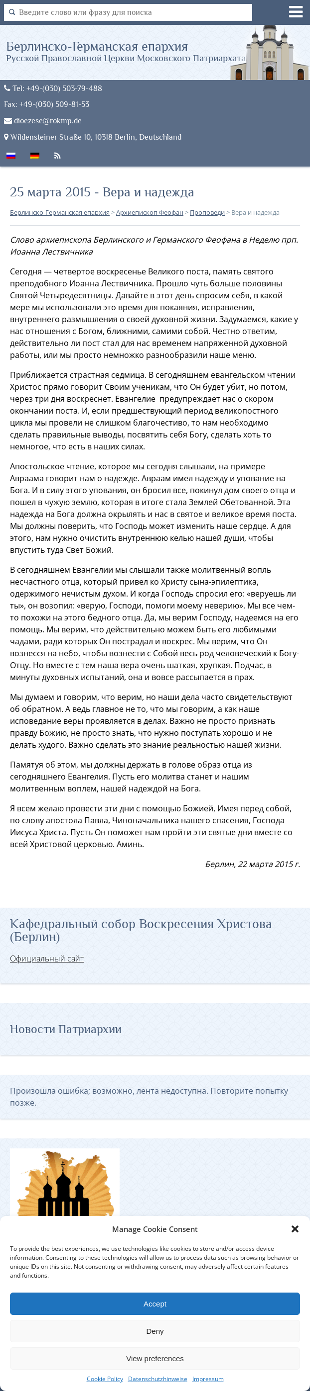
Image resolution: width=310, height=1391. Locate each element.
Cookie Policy (105, 1379)
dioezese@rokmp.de (43, 120)
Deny (154, 1331)
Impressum (208, 1379)
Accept (155, 1304)
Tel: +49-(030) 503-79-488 (53, 88)
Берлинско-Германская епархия (126, 51)
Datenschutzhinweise (157, 1379)
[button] (295, 1229)
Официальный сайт (47, 958)
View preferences (155, 1358)
